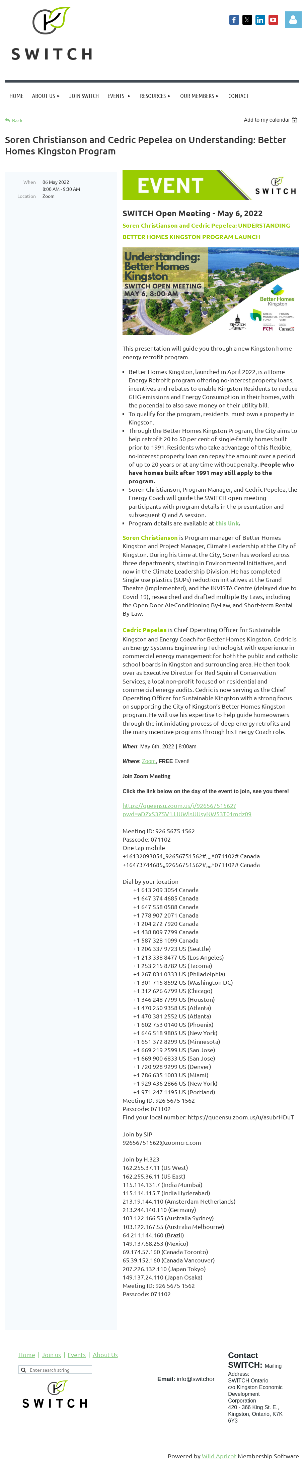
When (29, 182)
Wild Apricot (219, 1455)
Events (77, 1354)
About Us (105, 1354)
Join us (51, 1354)
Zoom (149, 761)
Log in (293, 19)
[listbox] (271, 120)
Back (17, 120)
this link (227, 523)
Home (26, 1354)
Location (26, 196)
